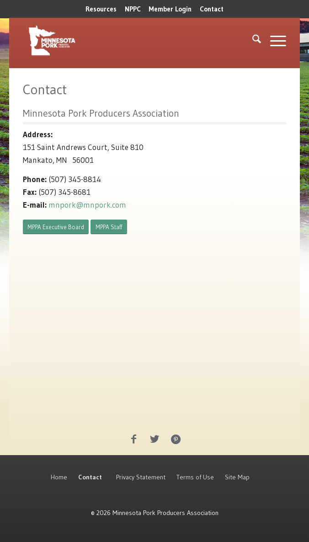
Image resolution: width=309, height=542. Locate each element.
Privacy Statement (140, 477)
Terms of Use (195, 477)
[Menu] (273, 40)
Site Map (237, 477)
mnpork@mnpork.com (87, 204)
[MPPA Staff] (109, 227)
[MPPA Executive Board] (56, 227)
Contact (212, 9)
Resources (101, 9)
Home (59, 477)
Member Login (170, 9)
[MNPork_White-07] (102, 40)
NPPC (133, 9)
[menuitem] (101, 9)
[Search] (252, 40)
